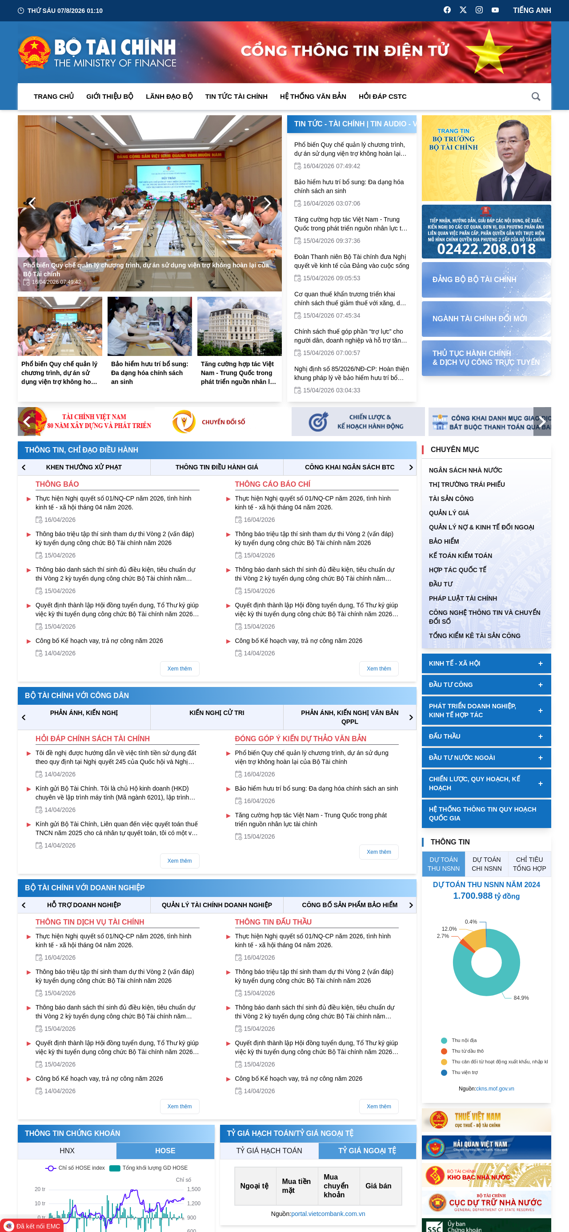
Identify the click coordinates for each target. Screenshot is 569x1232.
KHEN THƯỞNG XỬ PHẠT (84, 467)
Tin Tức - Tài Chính (329, 124)
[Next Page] (267, 203)
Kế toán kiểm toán (460, 555)
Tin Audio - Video (402, 124)
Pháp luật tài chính (463, 598)
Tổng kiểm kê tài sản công (475, 635)
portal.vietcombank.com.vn (328, 1213)
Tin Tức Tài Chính (236, 96)
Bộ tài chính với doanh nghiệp (85, 888)
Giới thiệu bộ (109, 96)
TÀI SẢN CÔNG (451, 498)
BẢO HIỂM (444, 541)
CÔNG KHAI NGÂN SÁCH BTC (349, 467)
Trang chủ (54, 96)
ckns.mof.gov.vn (495, 1089)
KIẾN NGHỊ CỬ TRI (216, 712)
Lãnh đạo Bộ (169, 96)
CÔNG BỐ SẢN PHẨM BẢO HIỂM (350, 905)
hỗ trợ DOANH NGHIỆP (84, 905)
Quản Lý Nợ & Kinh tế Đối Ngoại (481, 527)
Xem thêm (180, 669)
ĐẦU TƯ (441, 584)
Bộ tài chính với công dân (77, 695)
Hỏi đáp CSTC (383, 96)
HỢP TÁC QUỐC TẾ (457, 570)
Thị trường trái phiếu (467, 484)
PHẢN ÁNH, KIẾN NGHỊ (84, 712)
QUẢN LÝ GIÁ (449, 513)
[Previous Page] (32, 203)
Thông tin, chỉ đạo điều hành (81, 450)
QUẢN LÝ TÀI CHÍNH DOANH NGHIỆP (217, 905)
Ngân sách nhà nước (465, 470)
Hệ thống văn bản (313, 96)
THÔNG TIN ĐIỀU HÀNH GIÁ (217, 467)
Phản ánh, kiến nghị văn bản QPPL (349, 717)
